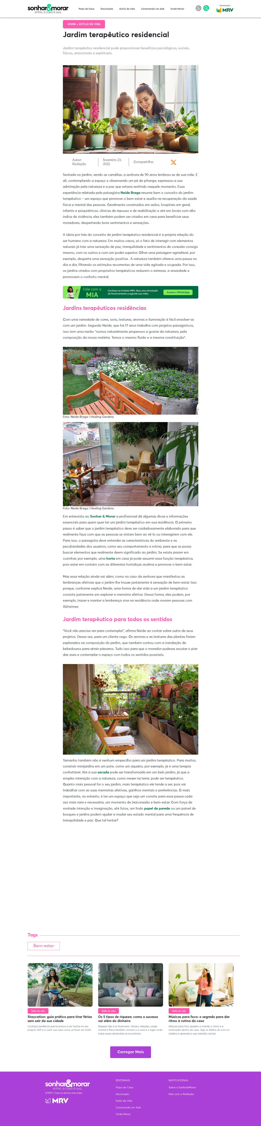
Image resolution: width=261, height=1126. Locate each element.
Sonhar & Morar (48, 6)
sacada (103, 772)
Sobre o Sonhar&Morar (182, 1087)
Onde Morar (177, 9)
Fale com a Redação (181, 1094)
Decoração (107, 9)
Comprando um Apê (152, 9)
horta (110, 558)
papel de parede (157, 808)
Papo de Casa (86, 9)
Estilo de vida (127, 9)
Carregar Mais (130, 1052)
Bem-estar (43, 946)
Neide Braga (130, 193)
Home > (73, 24)
